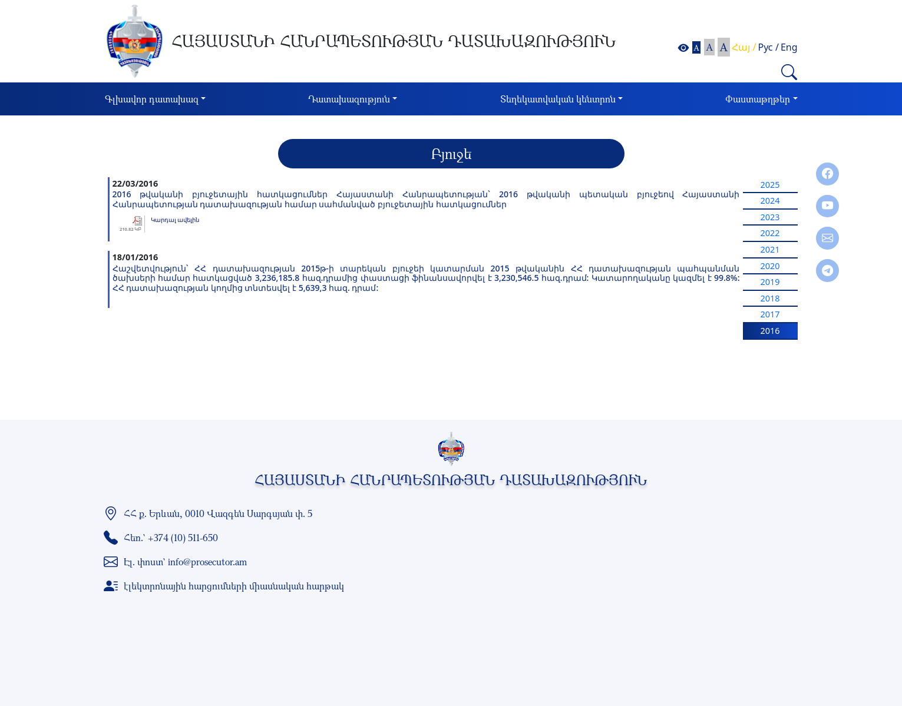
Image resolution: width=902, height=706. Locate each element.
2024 (770, 200)
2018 (770, 298)
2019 (770, 281)
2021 (770, 249)
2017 (770, 314)
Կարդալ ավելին (175, 220)
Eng (789, 47)
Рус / (768, 47)
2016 (770, 330)
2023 (770, 217)
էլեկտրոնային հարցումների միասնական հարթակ (234, 585)
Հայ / (744, 47)
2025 (770, 184)
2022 (770, 232)
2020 (770, 265)
